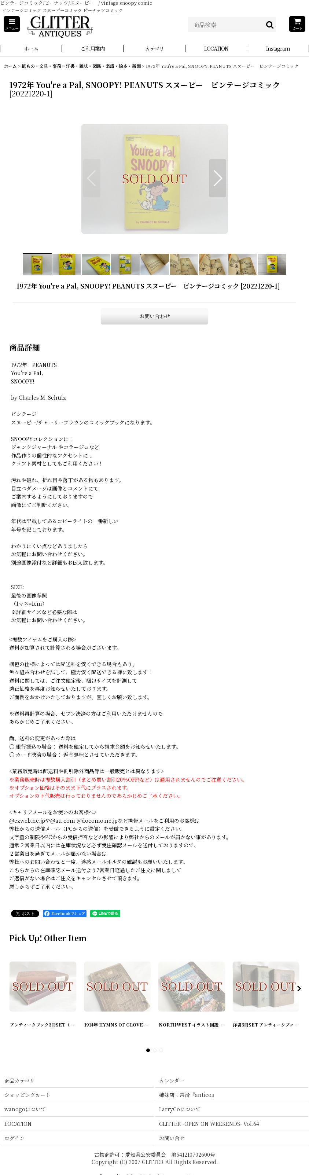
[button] (12, 24)
